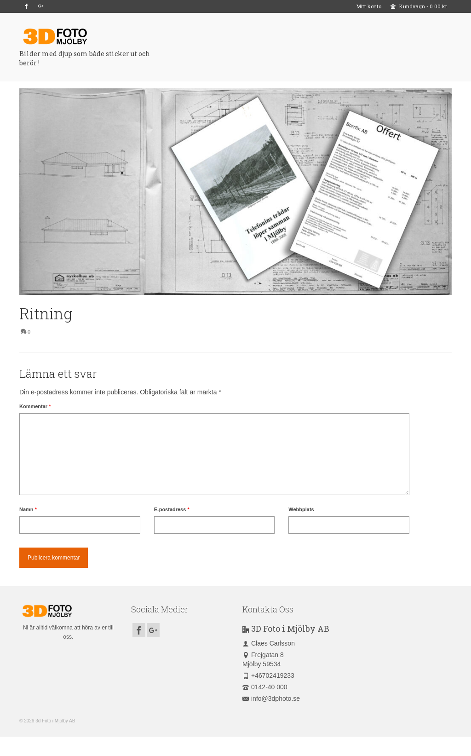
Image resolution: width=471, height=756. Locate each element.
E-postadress (172, 509)
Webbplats (301, 509)
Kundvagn (419, 6)
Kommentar (35, 406)
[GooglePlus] (41, 6)
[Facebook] (26, 6)
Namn (28, 509)
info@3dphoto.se (271, 698)
